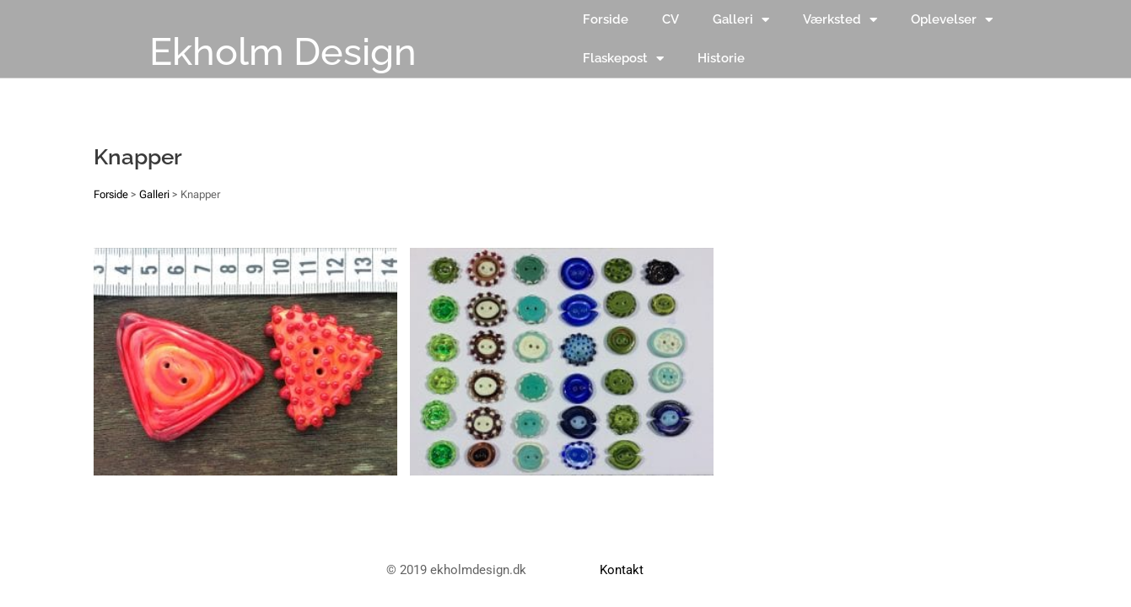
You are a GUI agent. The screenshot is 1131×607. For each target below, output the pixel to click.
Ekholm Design (283, 52)
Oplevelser (952, 20)
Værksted (840, 20)
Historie (721, 58)
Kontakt (622, 569)
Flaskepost (623, 58)
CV (670, 19)
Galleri (741, 20)
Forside (605, 19)
